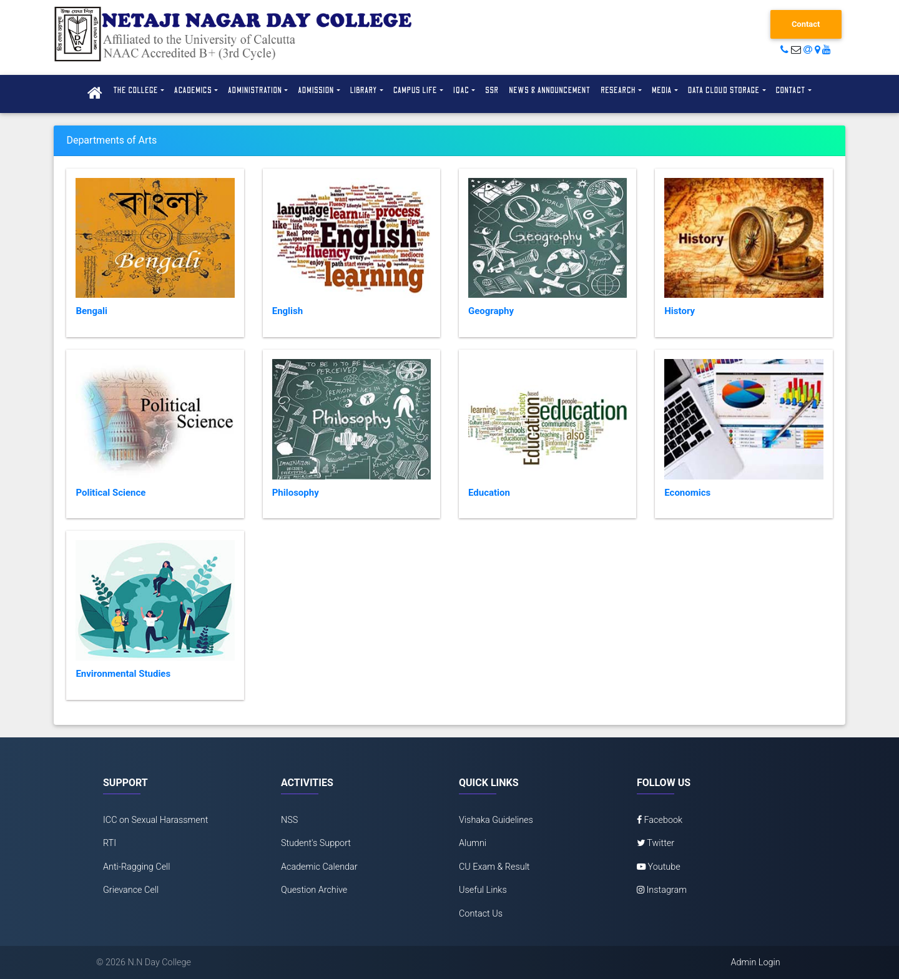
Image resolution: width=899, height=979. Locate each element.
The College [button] (135, 90)
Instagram (662, 890)
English (287, 311)
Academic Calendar (319, 867)
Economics (687, 492)
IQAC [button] (461, 90)
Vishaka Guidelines (496, 820)
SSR (492, 90)
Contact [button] (791, 90)
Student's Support (316, 843)
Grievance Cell (131, 890)
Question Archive (314, 890)
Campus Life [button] (415, 90)
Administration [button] (255, 90)
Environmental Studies (123, 673)
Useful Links (483, 890)
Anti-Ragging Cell (136, 867)
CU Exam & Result (494, 867)
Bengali (91, 311)
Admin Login (755, 962)
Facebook (659, 820)
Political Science (110, 492)
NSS (289, 820)
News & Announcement (550, 90)
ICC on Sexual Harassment (155, 820)
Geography (491, 311)
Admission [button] (316, 90)
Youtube (658, 867)
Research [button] (618, 90)
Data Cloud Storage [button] (724, 90)
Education (489, 492)
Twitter (655, 843)
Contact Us (481, 913)
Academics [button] (193, 90)
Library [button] (364, 90)
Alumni (472, 843)
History (679, 311)
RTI (109, 843)
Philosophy (295, 492)
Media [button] (662, 90)
